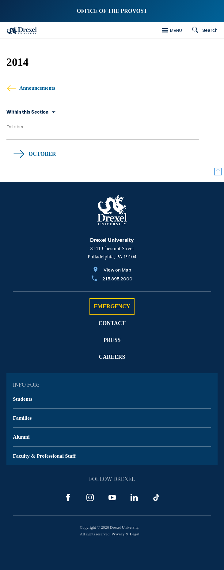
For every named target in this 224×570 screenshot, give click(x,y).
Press (111, 340)
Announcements (30, 88)
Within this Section (27, 112)
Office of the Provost (112, 11)
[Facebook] (68, 497)
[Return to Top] (218, 171)
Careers (112, 357)
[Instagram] (90, 497)
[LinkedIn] (134, 497)
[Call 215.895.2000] (112, 279)
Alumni (21, 437)
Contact (112, 323)
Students (22, 399)
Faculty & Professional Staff (44, 456)
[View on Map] (112, 270)
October (15, 126)
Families (22, 418)
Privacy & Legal (125, 534)
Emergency (112, 306)
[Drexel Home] (21, 30)
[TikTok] (156, 497)
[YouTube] (112, 497)
